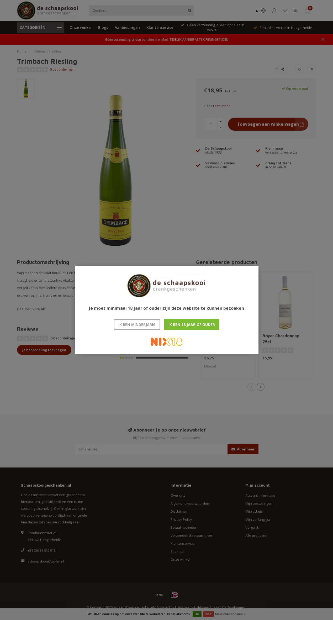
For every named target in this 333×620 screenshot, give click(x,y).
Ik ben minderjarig (137, 324)
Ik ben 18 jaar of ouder (191, 324)
